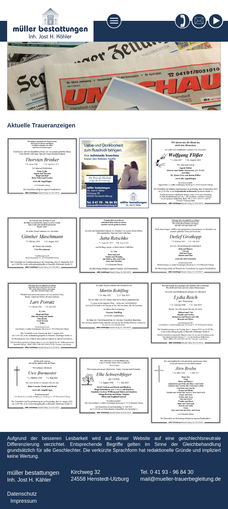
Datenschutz (22, 494)
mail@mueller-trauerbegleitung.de (180, 479)
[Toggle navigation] (114, 21)
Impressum (23, 501)
